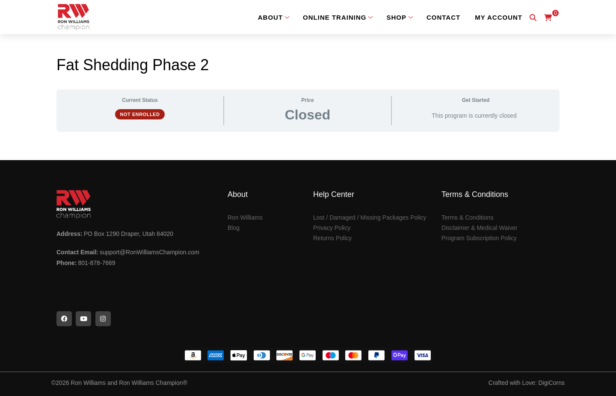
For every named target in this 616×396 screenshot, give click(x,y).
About (270, 17)
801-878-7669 (96, 262)
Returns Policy (332, 238)
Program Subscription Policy (479, 238)
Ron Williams (245, 217)
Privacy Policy (331, 227)
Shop (396, 17)
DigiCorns (552, 382)
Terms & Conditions (467, 217)
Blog (234, 227)
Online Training (334, 17)
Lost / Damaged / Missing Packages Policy (369, 217)
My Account (498, 17)
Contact (443, 17)
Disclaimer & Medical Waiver (479, 227)
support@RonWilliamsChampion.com (149, 252)
